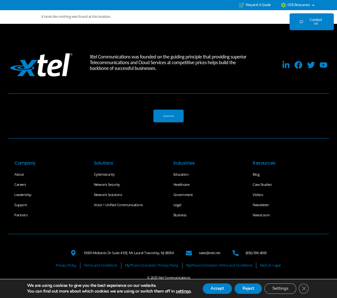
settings (29, 292)
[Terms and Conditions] (100, 265)
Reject (245, 286)
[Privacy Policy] (66, 265)
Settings (281, 286)
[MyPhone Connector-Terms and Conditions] (219, 265)
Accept (210, 286)
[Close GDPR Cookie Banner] (307, 286)
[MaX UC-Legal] (270, 265)
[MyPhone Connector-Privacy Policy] (151, 265)
